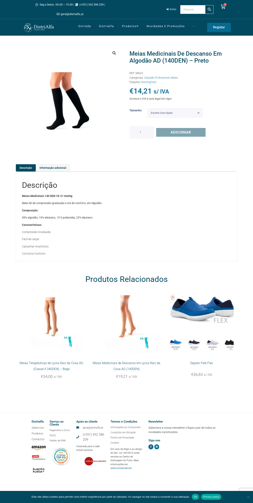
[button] (114, 53)
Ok (195, 496)
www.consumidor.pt (121, 474)
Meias (174, 77)
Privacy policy (211, 496)
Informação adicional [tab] (53, 167)
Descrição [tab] (26, 167)
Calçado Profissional (156, 77)
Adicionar (181, 132)
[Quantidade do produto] (141, 132)
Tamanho (135, 110)
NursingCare (148, 82)
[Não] (248, 497)
